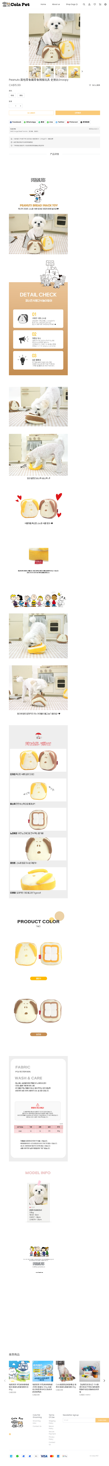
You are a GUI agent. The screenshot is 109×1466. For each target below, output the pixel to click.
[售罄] (19, 1377)
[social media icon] (10, 1434)
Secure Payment (52, 1432)
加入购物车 (31, 113)
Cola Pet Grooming (37, 1416)
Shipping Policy (52, 1422)
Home (43, 4)
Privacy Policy (51, 1438)
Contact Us (37, 1426)
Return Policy (51, 1427)
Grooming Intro (36, 1422)
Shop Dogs (70, 4)
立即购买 (78, 113)
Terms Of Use (51, 1416)
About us (56, 4)
